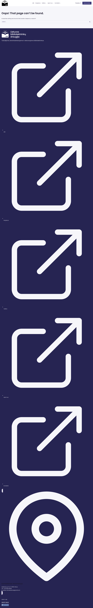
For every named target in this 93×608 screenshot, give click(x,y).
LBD (33, 3)
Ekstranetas (87, 3)
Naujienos (37, 3)
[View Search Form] (78, 3)
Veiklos (5, 309)
